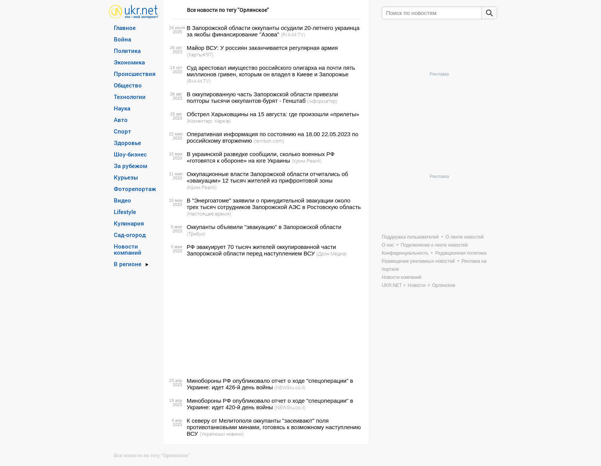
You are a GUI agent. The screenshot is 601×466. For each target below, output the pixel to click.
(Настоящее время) (209, 213)
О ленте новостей (464, 237)
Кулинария (129, 223)
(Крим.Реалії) (307, 160)
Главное (125, 28)
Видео (122, 200)
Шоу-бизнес (130, 154)
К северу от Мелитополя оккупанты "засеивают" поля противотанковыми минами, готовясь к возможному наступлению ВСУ (274, 427)
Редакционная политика (460, 253)
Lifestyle (125, 212)
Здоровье (127, 143)
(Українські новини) (222, 433)
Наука (122, 108)
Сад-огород (130, 235)
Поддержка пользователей (410, 237)
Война (122, 39)
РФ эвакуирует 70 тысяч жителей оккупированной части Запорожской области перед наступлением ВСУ (261, 250)
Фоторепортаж (135, 189)
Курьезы (126, 177)
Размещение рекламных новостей (418, 261)
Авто (121, 120)
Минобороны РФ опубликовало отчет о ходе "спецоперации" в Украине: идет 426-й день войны (270, 383)
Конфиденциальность (405, 253)
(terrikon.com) (269, 140)
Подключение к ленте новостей (434, 245)
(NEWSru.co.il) (289, 387)
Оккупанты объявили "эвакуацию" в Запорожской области (264, 227)
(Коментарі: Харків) (209, 120)
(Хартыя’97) (200, 54)
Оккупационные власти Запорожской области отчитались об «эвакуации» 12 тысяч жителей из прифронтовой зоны (267, 177)
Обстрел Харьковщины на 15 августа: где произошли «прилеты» (273, 114)
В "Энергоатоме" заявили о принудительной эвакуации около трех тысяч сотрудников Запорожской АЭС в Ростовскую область (274, 203)
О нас (388, 245)
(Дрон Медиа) (331, 253)
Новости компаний (127, 249)
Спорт (122, 131)
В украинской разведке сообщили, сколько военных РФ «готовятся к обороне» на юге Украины (261, 157)
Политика (127, 51)
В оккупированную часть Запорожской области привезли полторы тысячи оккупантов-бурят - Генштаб (262, 97)
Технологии (130, 97)
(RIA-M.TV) (293, 34)
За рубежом (130, 166)
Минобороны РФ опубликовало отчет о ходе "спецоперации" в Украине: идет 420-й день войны (270, 403)
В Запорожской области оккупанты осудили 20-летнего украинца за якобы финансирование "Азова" (273, 31)
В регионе (127, 264)
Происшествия (135, 74)
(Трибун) (196, 233)
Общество (128, 85)
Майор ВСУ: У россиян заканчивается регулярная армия (262, 47)
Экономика (129, 62)
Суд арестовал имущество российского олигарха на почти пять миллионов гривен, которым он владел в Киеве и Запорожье (271, 70)
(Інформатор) (322, 100)
